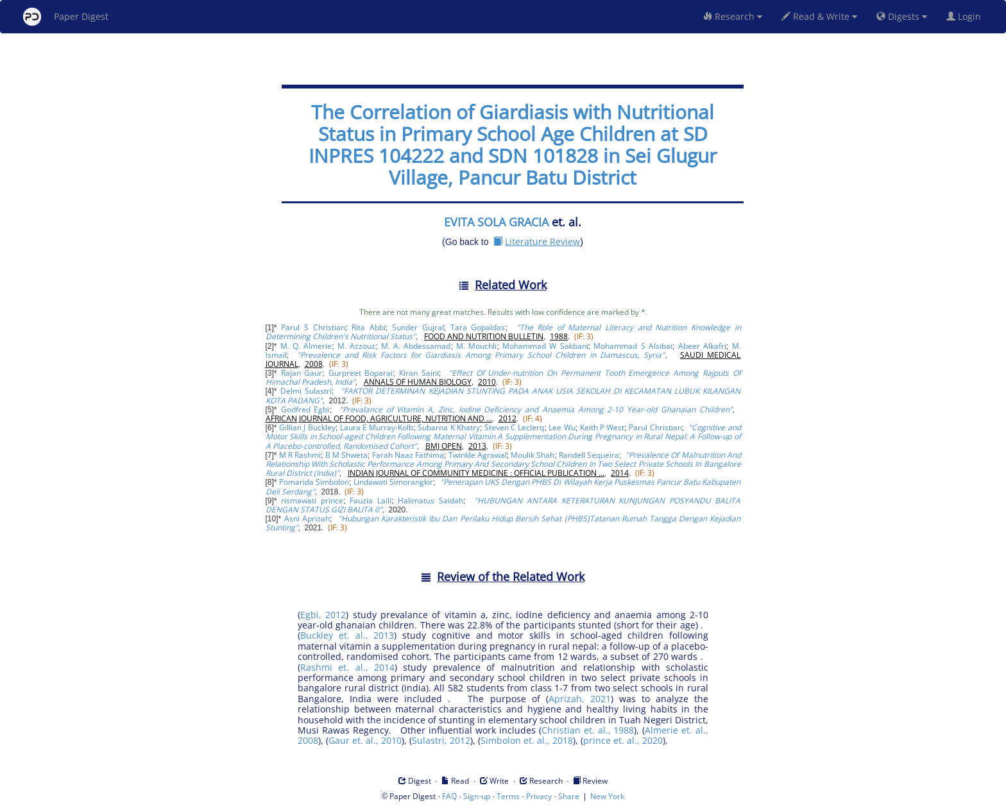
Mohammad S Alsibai (632, 346)
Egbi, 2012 (323, 615)
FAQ (449, 796)
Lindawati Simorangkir (393, 481)
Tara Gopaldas (478, 327)
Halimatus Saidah (430, 500)
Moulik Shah (532, 455)
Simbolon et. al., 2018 (527, 740)
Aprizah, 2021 (580, 699)
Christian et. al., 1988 (588, 730)
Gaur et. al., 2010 (365, 740)
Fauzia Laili (370, 500)
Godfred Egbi (305, 409)
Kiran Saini (419, 372)
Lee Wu (562, 427)
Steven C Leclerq (514, 427)
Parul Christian (655, 427)
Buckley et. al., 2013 (347, 635)
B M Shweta (346, 455)
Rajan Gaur (302, 372)
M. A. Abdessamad (415, 346)
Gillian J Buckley (307, 427)
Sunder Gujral (418, 327)
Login (966, 16)
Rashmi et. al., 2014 (347, 667)
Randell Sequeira (589, 455)
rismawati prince (312, 500)
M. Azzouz (356, 346)
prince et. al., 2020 (623, 740)
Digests (901, 16)
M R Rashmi (300, 455)
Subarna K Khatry (449, 427)
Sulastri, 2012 (441, 740)
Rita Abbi (369, 327)
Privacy (539, 796)
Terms (508, 796)
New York (607, 796)
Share (568, 796)
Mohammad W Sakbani (545, 346)
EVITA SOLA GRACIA (496, 222)
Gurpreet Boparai (360, 372)
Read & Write (819, 16)
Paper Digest (65, 17)
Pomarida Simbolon (314, 481)
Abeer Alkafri (702, 346)
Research (732, 16)
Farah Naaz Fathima (408, 455)
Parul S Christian (313, 327)
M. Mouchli (476, 346)
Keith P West (602, 427)
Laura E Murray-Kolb (377, 427)
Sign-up (476, 796)
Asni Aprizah (307, 518)
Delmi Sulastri (306, 390)
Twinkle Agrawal (477, 455)
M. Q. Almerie (306, 346)
